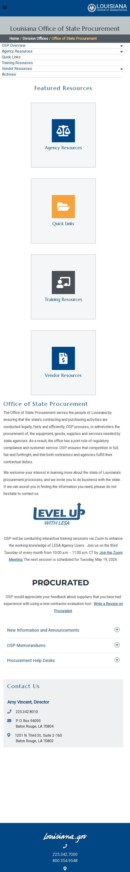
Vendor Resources (17, 68)
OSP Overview (13, 45)
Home (14, 38)
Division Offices (35, 38)
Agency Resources (17, 51)
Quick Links (11, 57)
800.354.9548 (65, 860)
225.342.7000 (65, 854)
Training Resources (17, 63)
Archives (9, 74)
